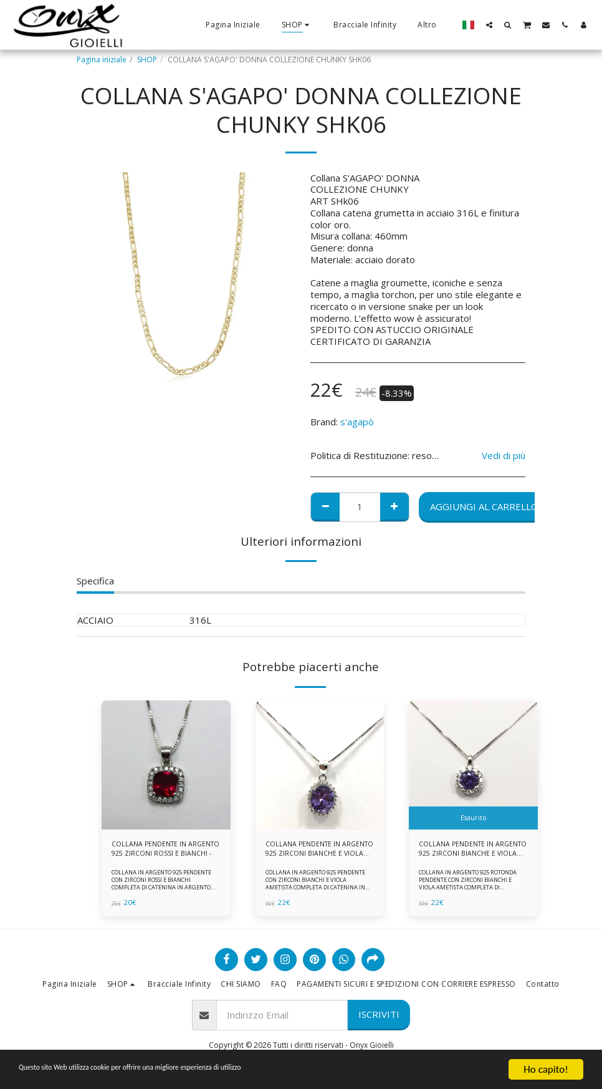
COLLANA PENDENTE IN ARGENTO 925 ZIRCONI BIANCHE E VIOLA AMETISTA (313, 851)
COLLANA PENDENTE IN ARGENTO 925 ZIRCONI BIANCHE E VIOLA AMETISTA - (469, 851)
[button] (489, 25)
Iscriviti (378, 1017)
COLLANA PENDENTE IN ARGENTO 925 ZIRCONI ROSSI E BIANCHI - (163, 851)
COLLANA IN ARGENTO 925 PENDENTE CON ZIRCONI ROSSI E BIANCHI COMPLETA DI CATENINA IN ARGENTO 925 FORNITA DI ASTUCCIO (164, 886)
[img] (166, 765)
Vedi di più (503, 456)
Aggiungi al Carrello (484, 506)
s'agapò (357, 421)
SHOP (147, 59)
